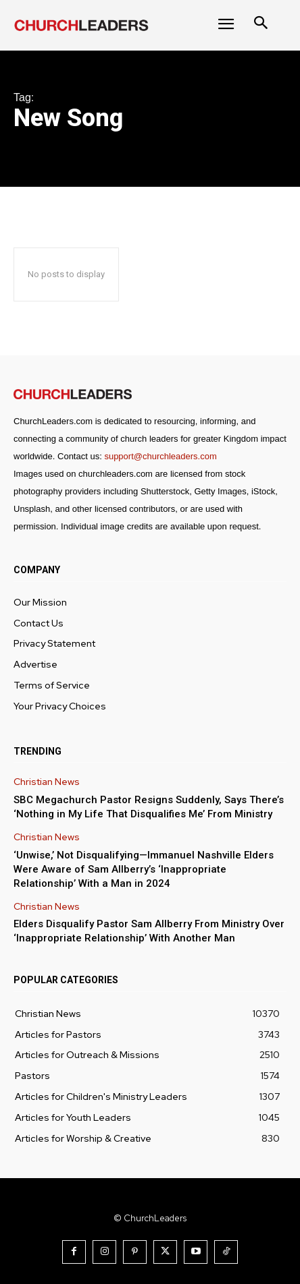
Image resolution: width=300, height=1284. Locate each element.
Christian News (47, 782)
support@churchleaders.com (160, 456)
